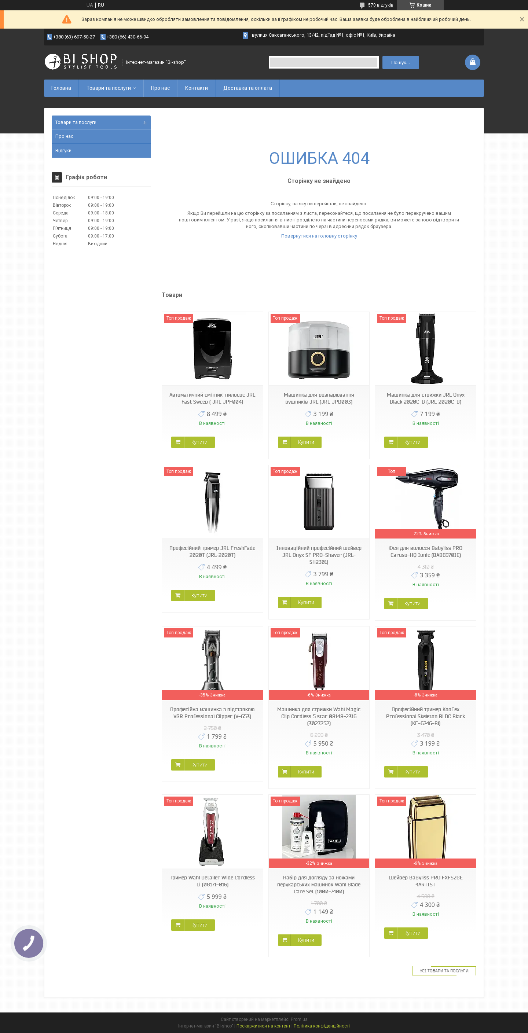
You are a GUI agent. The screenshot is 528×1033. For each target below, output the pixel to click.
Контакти (196, 88)
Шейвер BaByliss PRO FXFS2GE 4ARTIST (426, 881)
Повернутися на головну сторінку (319, 236)
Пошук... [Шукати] (400, 62)
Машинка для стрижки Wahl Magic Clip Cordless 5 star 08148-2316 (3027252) (318, 716)
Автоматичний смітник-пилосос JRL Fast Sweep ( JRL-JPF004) (212, 398)
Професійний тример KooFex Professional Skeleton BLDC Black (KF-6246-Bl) (425, 716)
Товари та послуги (109, 88)
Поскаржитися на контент (263, 1026)
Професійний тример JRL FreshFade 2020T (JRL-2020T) (212, 551)
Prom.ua (299, 1019)
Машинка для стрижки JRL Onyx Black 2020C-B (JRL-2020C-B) (426, 398)
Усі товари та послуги (444, 970)
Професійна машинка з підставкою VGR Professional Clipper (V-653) (212, 712)
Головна (61, 88)
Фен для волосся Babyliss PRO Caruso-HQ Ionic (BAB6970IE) (425, 551)
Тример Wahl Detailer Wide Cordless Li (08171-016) (212, 881)
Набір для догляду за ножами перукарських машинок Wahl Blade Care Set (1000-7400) (318, 884)
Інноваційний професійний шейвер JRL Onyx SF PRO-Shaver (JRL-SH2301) (319, 555)
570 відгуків (380, 5)
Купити (199, 442)
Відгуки (63, 150)
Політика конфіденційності (322, 1026)
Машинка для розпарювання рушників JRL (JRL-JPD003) (319, 398)
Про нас (160, 88)
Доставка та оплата (247, 88)
